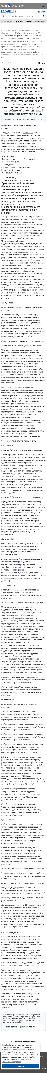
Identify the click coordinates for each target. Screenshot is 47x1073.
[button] (39, 6)
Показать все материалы (23, 1041)
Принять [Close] (20, 1066)
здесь (39, 119)
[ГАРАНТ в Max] (9, 5)
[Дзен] (6, 6)
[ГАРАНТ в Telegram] (12, 5)
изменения (28, 132)
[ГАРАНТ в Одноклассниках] (19, 5)
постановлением (8, 167)
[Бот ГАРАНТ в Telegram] (16, 5)
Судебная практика (23, 21)
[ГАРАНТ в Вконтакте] (2, 5)
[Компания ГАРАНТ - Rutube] (23, 5)
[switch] (4, 16)
